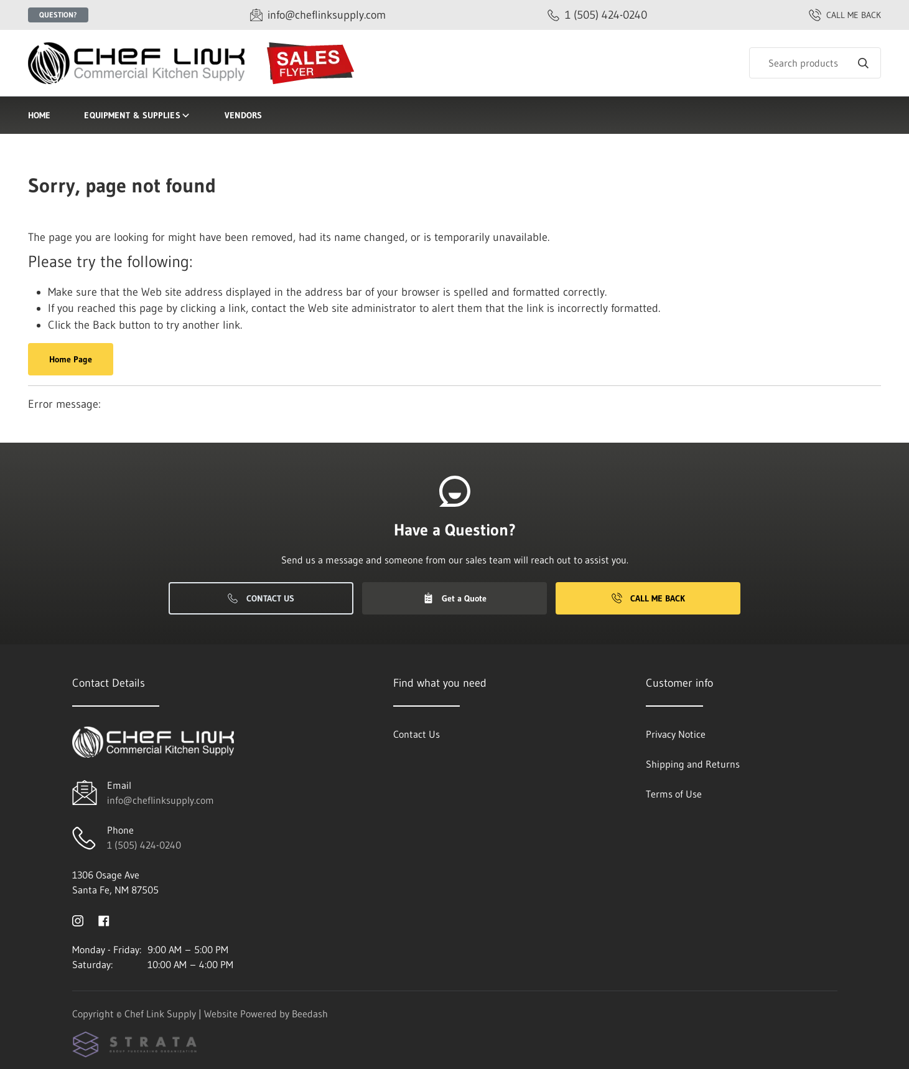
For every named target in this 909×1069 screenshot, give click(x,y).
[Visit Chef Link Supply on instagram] (77, 919)
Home (39, 115)
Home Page (70, 359)
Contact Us (261, 598)
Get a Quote (455, 598)
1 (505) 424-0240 (144, 845)
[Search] (815, 62)
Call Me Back (648, 598)
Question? (58, 14)
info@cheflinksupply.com (160, 800)
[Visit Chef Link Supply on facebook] (104, 919)
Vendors (244, 115)
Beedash (310, 1013)
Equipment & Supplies (137, 115)
